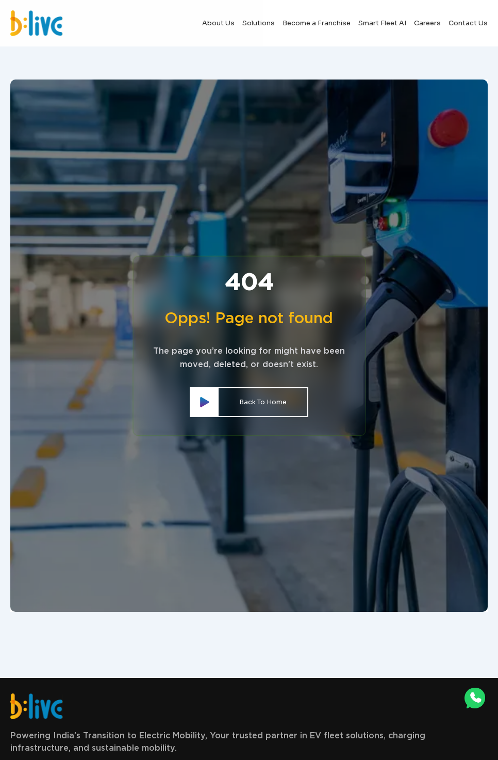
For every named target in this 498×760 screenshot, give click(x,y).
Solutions (258, 23)
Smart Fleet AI (382, 23)
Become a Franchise (317, 23)
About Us (218, 23)
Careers (427, 23)
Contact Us (468, 23)
